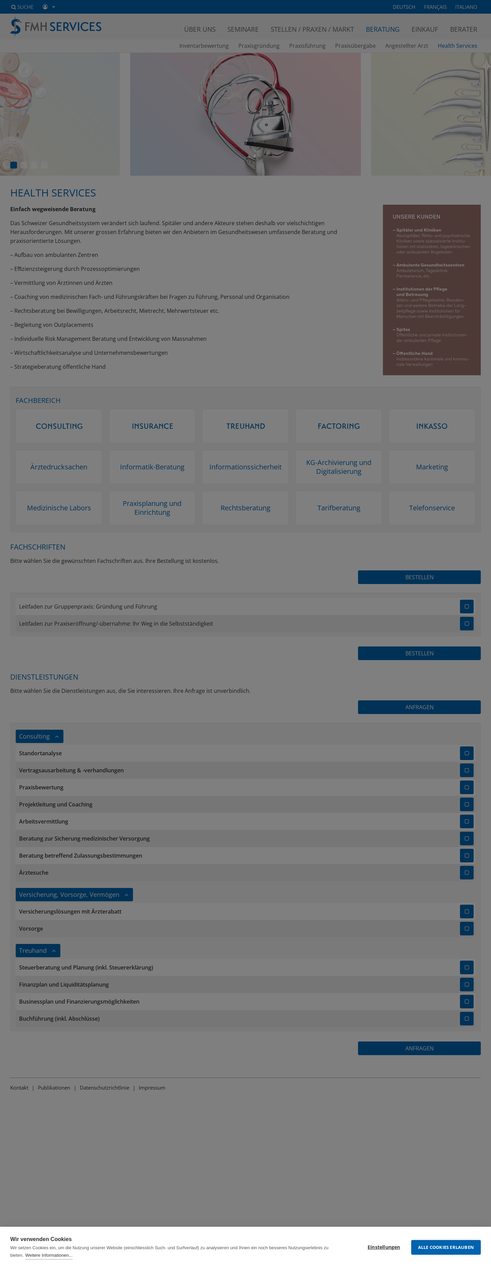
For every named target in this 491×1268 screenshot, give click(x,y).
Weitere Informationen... (49, 1255)
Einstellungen (384, 1247)
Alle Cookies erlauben (446, 1247)
